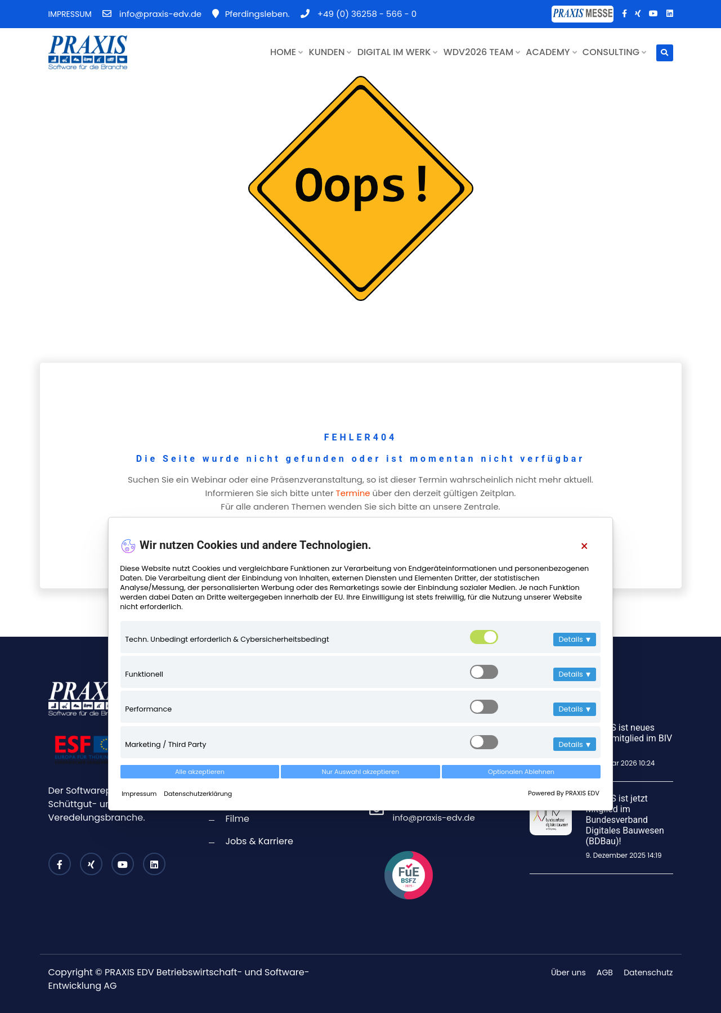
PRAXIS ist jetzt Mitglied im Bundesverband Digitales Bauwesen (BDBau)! (625, 820)
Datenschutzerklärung (198, 793)
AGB (605, 972)
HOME (286, 52)
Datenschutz (648, 972)
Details (574, 639)
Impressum (140, 793)
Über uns (568, 972)
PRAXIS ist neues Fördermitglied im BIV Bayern (629, 738)
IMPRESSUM (70, 14)
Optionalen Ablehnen (521, 771)
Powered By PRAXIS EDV (563, 793)
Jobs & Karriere (259, 841)
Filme (237, 818)
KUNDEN (330, 52)
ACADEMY (551, 52)
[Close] (584, 546)
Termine (353, 493)
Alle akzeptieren (200, 771)
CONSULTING (614, 52)
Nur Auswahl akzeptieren (360, 771)
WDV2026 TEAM (482, 52)
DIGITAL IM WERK (397, 52)
